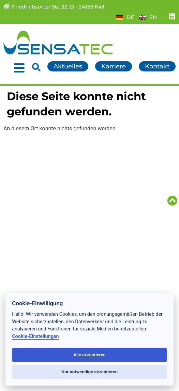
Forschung (19, 200)
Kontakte (106, 170)
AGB (99, 208)
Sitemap (105, 200)
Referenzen (21, 208)
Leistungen (20, 185)
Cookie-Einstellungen (35, 336)
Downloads (109, 193)
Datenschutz (112, 215)
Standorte (18, 223)
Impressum (110, 223)
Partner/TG (109, 185)
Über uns (17, 215)
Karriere (104, 178)
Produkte (17, 193)
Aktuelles (17, 178)
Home (13, 170)
